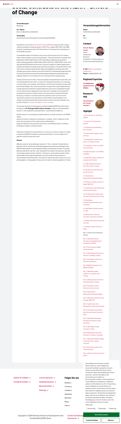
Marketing (112, 408)
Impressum (73, 418)
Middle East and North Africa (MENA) (40, 45)
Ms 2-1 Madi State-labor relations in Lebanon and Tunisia (91, 273)
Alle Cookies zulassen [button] (101, 414)
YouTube (68, 386)
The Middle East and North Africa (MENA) (88, 85)
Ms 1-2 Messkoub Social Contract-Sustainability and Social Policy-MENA (92, 241)
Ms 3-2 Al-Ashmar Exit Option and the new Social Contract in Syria (93, 312)
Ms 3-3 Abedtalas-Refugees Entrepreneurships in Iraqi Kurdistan (92, 320)
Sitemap (43, 390)
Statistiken (101, 408)
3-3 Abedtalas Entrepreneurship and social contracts (92, 202)
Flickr (67, 405)
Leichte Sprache (47, 377)
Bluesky (68, 383)
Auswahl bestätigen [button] (92, 420)
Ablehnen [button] (111, 420)
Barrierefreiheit (46, 386)
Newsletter (68, 394)
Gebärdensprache (47, 382)
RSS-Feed (68, 398)
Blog (67, 401)
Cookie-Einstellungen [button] (77, 415)
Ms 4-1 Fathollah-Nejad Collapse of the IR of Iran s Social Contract (93, 341)
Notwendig (90, 408)
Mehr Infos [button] (89, 404)
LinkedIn (68, 390)
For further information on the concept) (40, 102)
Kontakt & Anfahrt (22, 382)
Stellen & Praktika (22, 377)
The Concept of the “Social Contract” (88, 103)
